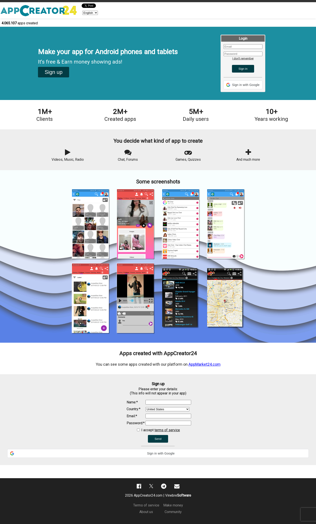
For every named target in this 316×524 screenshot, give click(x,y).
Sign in (243, 68)
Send (157, 438)
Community (173, 512)
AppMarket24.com (205, 364)
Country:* (133, 409)
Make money (173, 505)
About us (146, 512)
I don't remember (243, 58)
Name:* (132, 402)
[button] (242, 84)
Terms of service (146, 505)
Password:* (136, 423)
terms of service (167, 430)
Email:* (132, 416)
